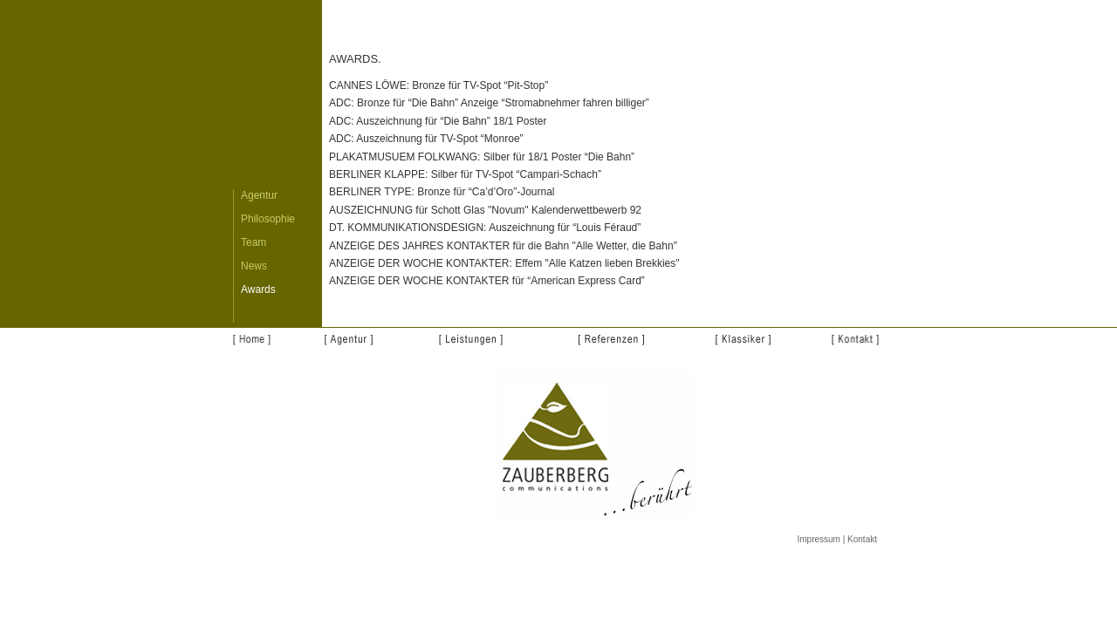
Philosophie (268, 219)
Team (253, 242)
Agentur (259, 195)
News (254, 266)
